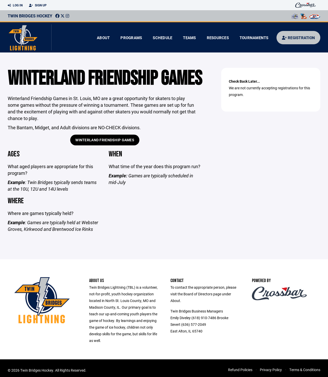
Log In (15, 5)
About (103, 37)
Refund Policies (240, 369)
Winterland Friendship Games (104, 139)
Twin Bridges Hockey (30, 15)
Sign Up (38, 5)
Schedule (162, 37)
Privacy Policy (271, 369)
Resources (218, 37)
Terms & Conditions (304, 369)
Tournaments (254, 37)
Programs (131, 37)
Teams (189, 37)
